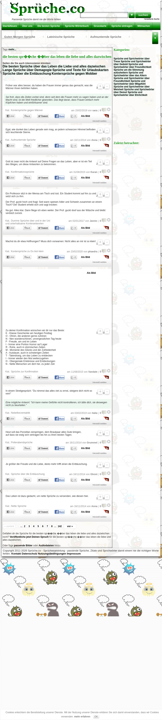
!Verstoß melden (99, 121)
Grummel (92, 442)
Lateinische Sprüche (61, 36)
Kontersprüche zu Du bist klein (27, 251)
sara (94, 110)
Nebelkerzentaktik (20, 412)
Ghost (93, 474)
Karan (94, 172)
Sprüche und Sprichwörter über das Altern (130, 74)
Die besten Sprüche (48, 26)
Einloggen (23, 34)
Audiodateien (46, 545)
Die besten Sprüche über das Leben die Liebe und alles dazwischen (54, 66)
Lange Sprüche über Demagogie (27, 70)
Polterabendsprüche (21, 442)
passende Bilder (23, 545)
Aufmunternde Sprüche (105, 36)
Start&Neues (10, 26)
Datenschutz (29, 553)
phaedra (92, 251)
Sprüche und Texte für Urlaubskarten (80, 70)
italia (94, 413)
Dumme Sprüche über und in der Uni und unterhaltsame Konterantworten (27, 222)
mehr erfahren (82, 716)
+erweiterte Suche (151, 19)
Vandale (92, 371)
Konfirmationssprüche (22, 171)
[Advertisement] (52, 298)
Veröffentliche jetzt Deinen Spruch (29, 536)
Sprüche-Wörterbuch (77, 26)
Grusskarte (100, 26)
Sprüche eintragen (121, 26)
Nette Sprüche (18, 506)
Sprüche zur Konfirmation (24, 371)
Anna (94, 140)
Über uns (27, 26)
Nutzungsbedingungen (52, 553)
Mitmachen (143, 26)
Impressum (74, 553)
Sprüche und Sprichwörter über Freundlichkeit (132, 65)
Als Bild (85, 116)
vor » (70, 526)
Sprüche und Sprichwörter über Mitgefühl (130, 82)
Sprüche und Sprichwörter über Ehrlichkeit (130, 93)
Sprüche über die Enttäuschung (27, 73)
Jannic (93, 221)
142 (60, 526)
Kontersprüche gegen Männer (27, 110)
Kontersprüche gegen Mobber (74, 73)
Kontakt (8, 34)
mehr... (12, 49)
